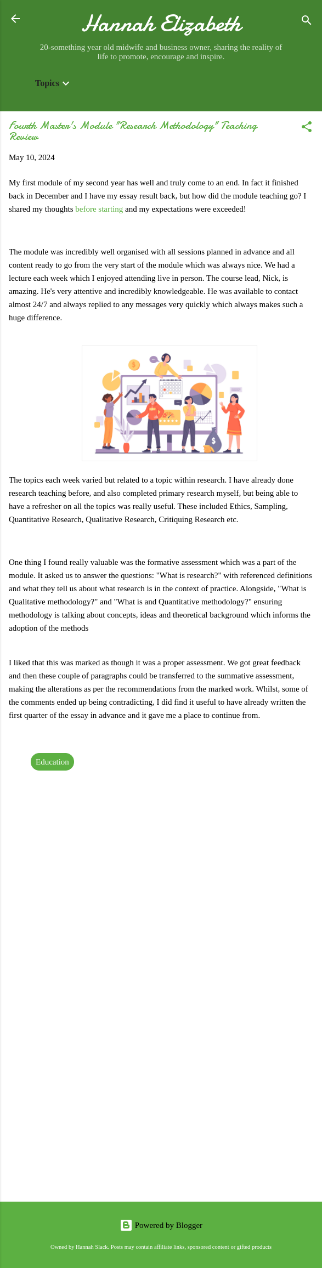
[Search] (306, 22)
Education (52, 761)
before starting (99, 209)
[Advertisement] (161, 1107)
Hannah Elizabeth (161, 23)
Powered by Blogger (161, 1225)
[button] (306, 128)
